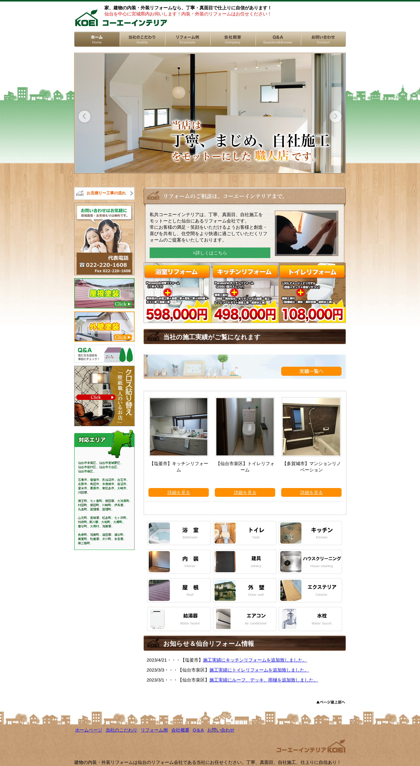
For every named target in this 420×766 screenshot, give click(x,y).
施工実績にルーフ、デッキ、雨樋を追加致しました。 (263, 679)
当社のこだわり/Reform (142, 39)
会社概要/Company (232, 39)
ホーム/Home (96, 39)
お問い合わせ (220, 729)
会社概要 (180, 729)
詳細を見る (178, 492)
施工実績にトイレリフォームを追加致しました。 (259, 669)
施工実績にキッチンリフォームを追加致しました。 (255, 659)
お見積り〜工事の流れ (106, 193)
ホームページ (88, 729)
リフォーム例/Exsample (187, 39)
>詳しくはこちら (210, 252)
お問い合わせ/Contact (323, 39)
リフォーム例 (154, 729)
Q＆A (198, 729)
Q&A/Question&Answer (278, 39)
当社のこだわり (121, 729)
